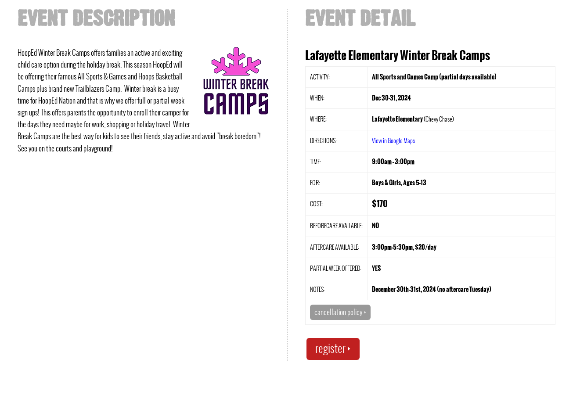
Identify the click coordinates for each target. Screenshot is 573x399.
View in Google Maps (393, 140)
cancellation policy (340, 312)
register (333, 348)
